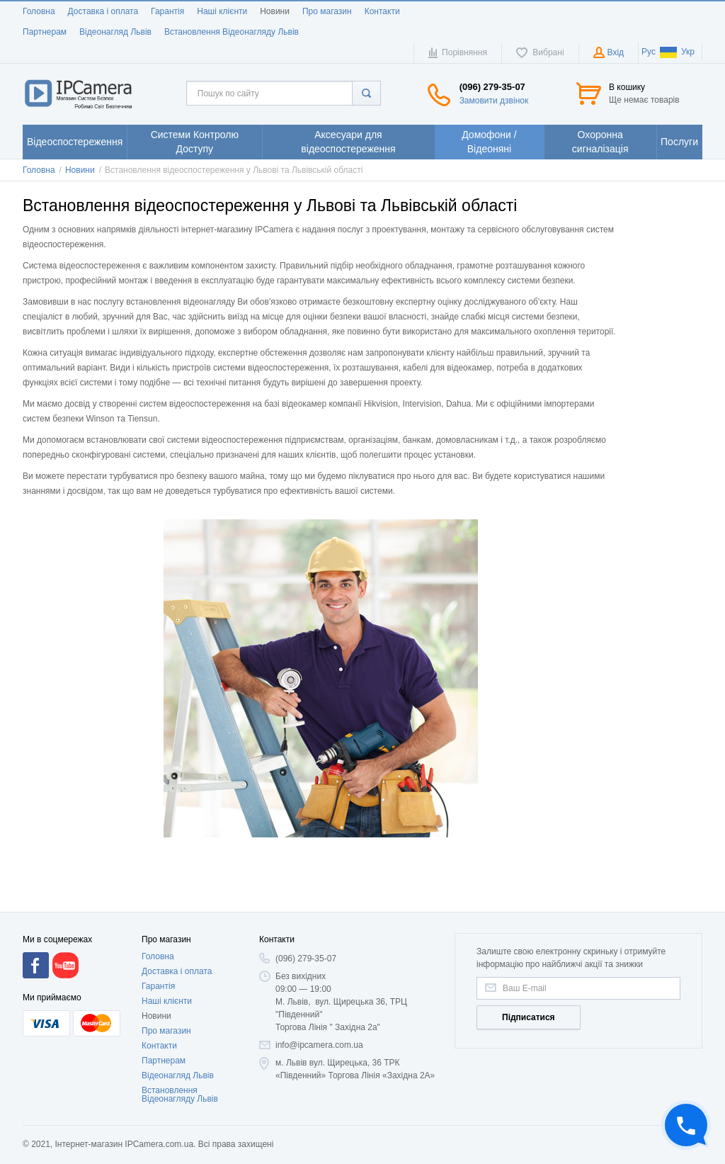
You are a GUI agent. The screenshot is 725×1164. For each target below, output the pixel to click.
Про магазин (327, 11)
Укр (677, 52)
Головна (39, 11)
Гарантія (167, 11)
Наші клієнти (222, 11)
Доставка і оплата (103, 11)
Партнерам (45, 32)
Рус (648, 52)
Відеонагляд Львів (115, 32)
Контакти (382, 11)
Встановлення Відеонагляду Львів (231, 32)
